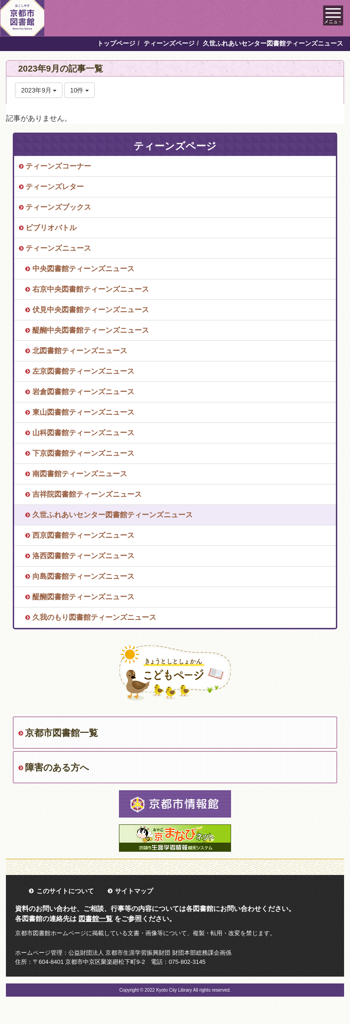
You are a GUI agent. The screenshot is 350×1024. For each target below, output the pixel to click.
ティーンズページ (169, 43)
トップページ (116, 43)
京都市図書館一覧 (61, 733)
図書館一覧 (95, 918)
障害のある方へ (57, 767)
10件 (79, 90)
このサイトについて (65, 891)
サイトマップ (134, 891)
